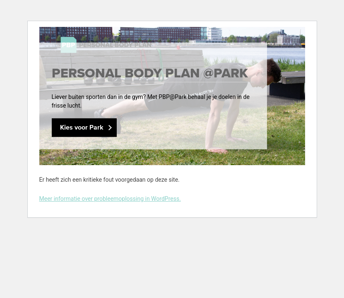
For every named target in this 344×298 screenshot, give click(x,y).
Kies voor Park (81, 128)
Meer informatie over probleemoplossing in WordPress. (110, 198)
